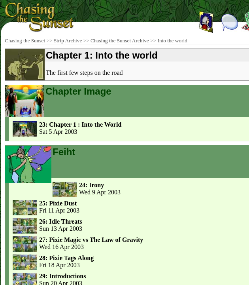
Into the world (172, 41)
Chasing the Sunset (25, 41)
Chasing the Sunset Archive (120, 41)
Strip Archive (68, 41)
